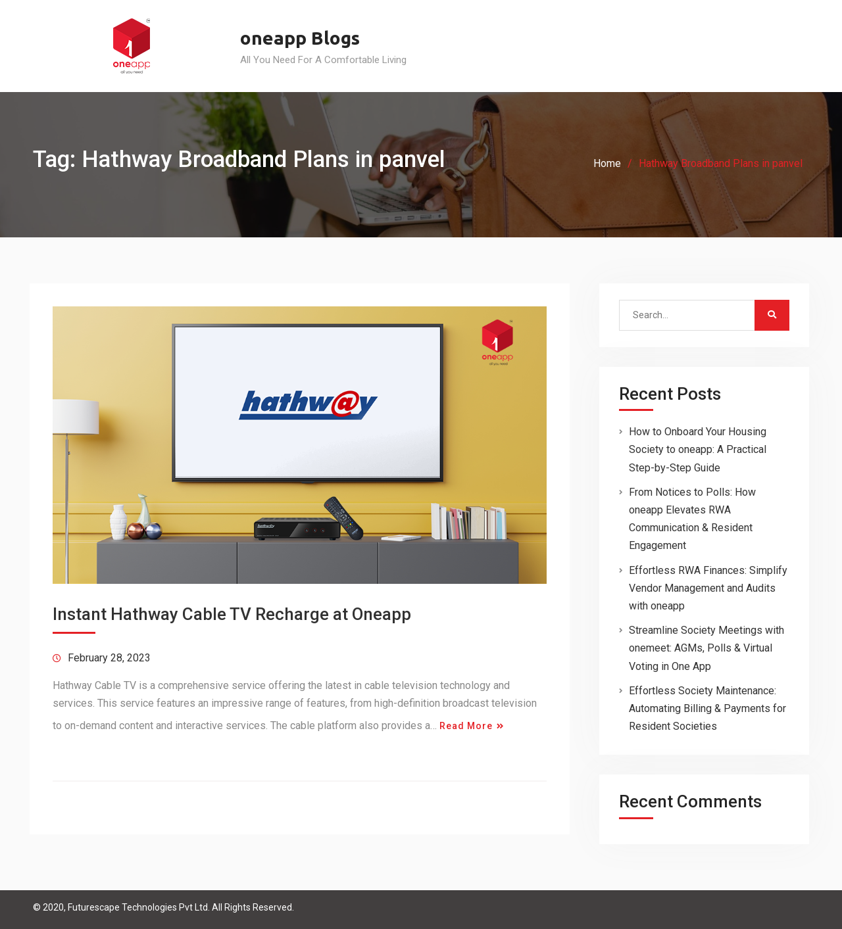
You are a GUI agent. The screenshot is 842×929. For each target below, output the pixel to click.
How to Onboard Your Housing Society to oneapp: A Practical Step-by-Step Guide (697, 449)
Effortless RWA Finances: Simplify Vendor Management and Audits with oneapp (708, 588)
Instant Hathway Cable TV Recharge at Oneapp (232, 614)
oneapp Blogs (300, 38)
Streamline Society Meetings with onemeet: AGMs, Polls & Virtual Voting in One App (706, 648)
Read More (466, 726)
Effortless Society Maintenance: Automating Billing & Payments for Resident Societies (707, 708)
